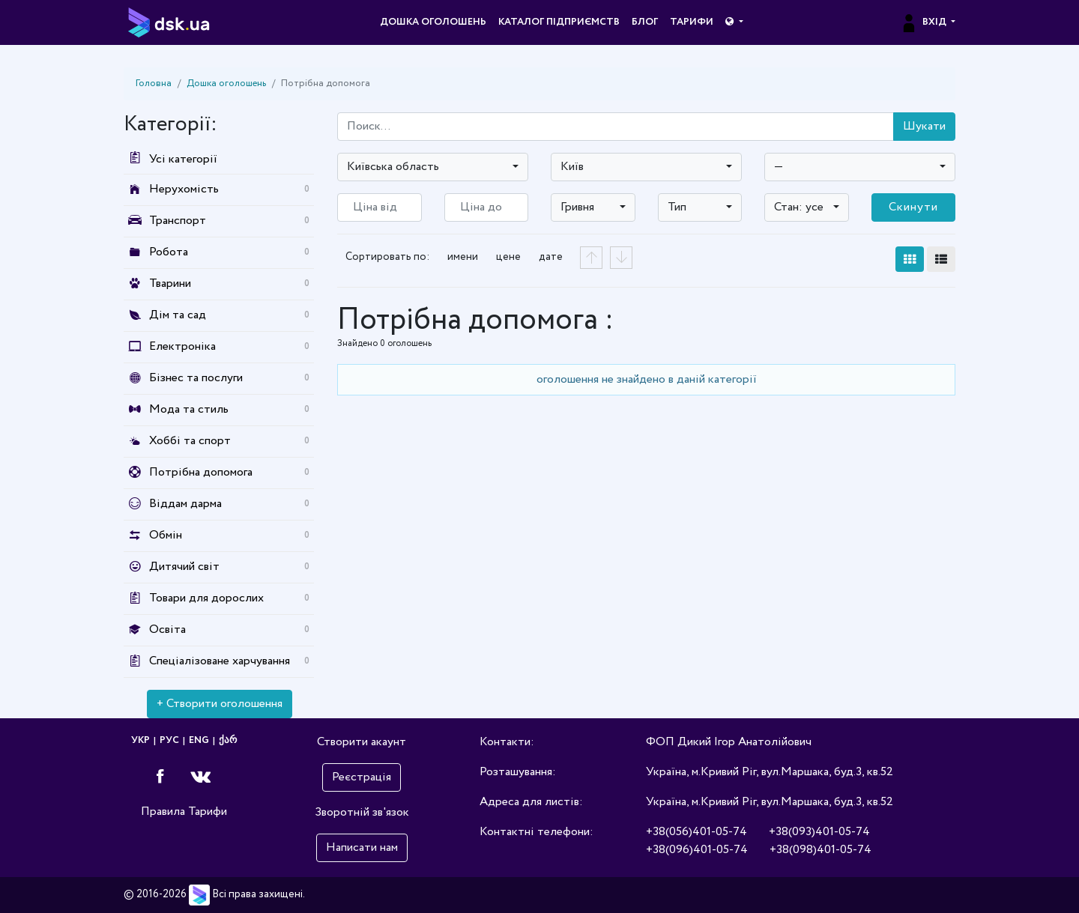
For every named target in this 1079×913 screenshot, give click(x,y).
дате (551, 256)
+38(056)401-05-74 (696, 831)
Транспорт (177, 220)
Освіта (167, 629)
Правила (163, 811)
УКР (140, 740)
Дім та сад (177, 315)
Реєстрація (361, 777)
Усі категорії (170, 159)
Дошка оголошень (433, 22)
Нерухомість (184, 189)
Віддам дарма (185, 503)
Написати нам (362, 847)
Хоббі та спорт (190, 440)
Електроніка (182, 346)
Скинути (913, 207)
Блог (645, 22)
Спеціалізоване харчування (219, 661)
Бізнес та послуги (196, 377)
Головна (154, 83)
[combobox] (432, 167)
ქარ (228, 740)
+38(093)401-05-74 (819, 831)
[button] (734, 22)
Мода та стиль (189, 409)
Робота (168, 252)
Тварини (170, 283)
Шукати (924, 126)
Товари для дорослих (206, 598)
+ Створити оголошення (219, 703)
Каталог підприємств (559, 22)
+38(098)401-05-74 (820, 849)
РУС (169, 740)
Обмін (165, 535)
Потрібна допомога (201, 472)
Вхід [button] (924, 22)
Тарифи (691, 22)
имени (462, 256)
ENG (199, 740)
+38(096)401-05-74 (697, 849)
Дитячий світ (184, 566)
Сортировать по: (387, 256)
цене (508, 256)
